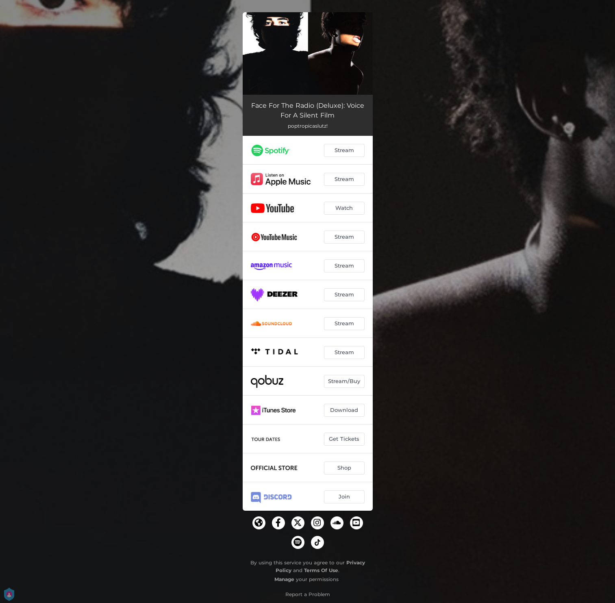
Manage (284, 579)
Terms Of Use (321, 570)
